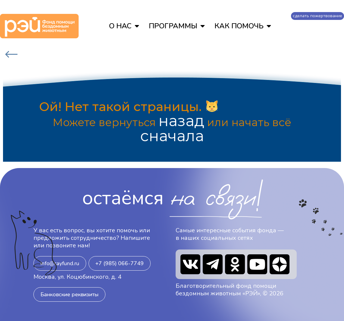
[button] (59, 263)
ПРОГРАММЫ (177, 26)
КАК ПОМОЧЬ (242, 26)
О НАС (124, 26)
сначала (172, 136)
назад (181, 121)
